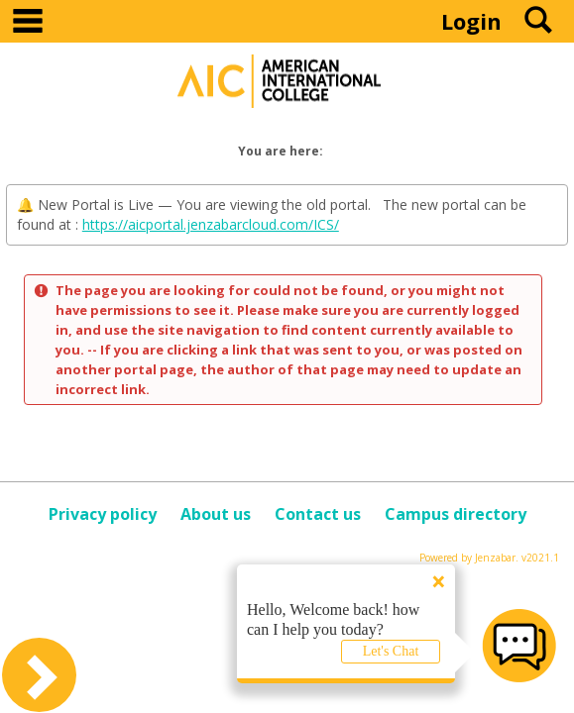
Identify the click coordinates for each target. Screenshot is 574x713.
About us (215, 514)
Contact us (318, 514)
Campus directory (455, 514)
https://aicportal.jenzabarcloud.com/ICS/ (210, 224)
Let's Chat (391, 651)
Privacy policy (103, 514)
